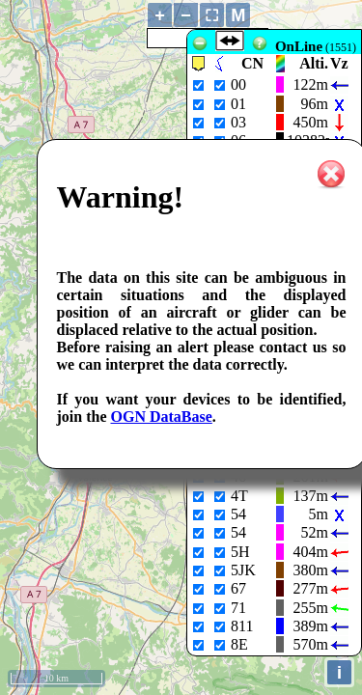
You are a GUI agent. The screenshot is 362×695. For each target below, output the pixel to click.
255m (310, 607)
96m (314, 104)
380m (310, 570)
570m (310, 644)
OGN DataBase (161, 416)
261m (310, 476)
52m (314, 532)
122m (310, 84)
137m (310, 495)
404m (310, 551)
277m (310, 588)
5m (318, 514)
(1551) (315, 47)
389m (310, 626)
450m (310, 122)
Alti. (313, 63)
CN (252, 63)
